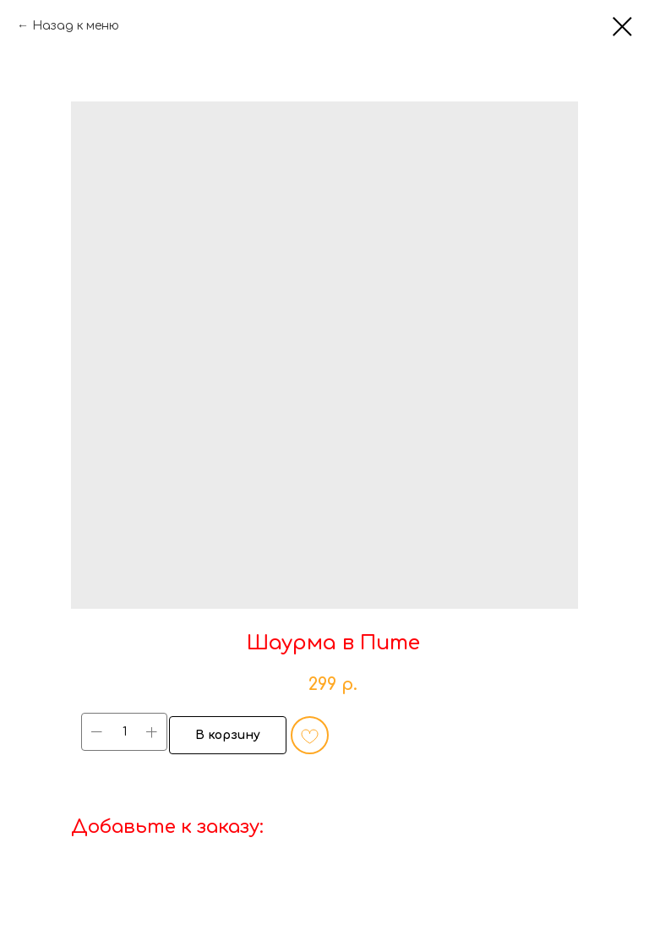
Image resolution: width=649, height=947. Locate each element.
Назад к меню (75, 25)
